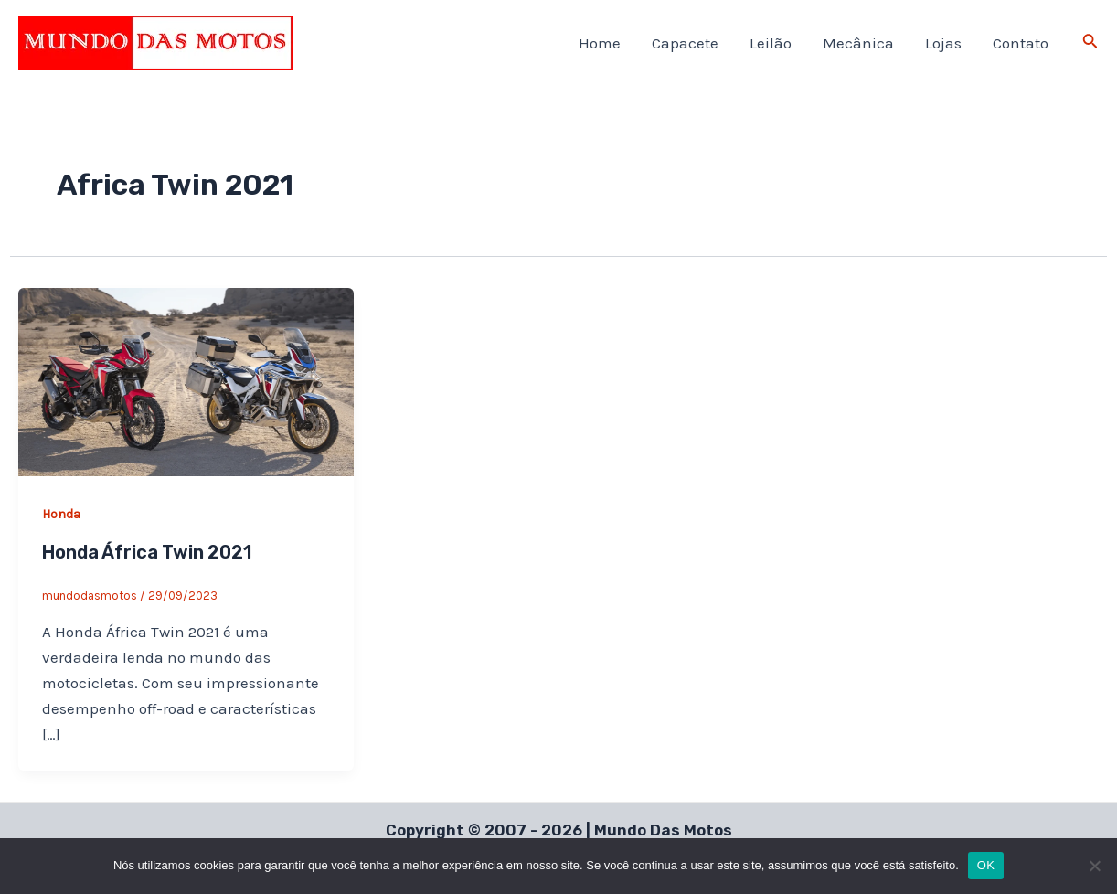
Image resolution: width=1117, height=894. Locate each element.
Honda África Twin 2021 (146, 552)
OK (986, 865)
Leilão (771, 43)
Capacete (685, 43)
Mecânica (858, 43)
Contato (1020, 43)
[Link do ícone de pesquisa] (1090, 43)
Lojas (943, 43)
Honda (61, 514)
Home (600, 43)
